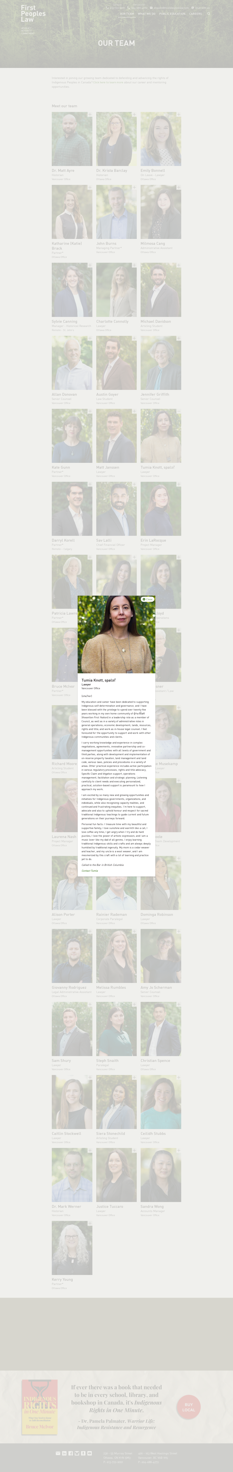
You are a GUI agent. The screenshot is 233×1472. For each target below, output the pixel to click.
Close (149, 599)
